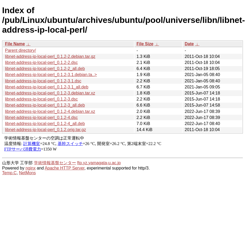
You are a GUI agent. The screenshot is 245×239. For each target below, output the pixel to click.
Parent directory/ (20, 50)
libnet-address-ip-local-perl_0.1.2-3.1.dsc (43, 81)
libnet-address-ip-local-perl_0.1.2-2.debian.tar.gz (50, 56)
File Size (145, 44)
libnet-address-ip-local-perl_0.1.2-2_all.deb (45, 68)
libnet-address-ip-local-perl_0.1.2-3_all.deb (45, 105)
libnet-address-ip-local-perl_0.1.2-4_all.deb (45, 123)
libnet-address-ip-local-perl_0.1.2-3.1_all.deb (46, 87)
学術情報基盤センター (55, 163)
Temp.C (9, 173)
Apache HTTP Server (64, 168)
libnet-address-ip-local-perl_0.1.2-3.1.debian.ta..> (51, 74)
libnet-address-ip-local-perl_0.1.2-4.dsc (41, 117)
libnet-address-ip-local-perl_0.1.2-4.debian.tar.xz (50, 111)
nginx (31, 168)
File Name (15, 44)
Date (189, 44)
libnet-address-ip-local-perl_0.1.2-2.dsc (41, 62)
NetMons (27, 173)
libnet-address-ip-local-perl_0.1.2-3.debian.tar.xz (50, 93)
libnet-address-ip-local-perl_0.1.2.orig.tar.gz (45, 129)
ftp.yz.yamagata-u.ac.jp (99, 163)
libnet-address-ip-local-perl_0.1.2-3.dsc (41, 99)
